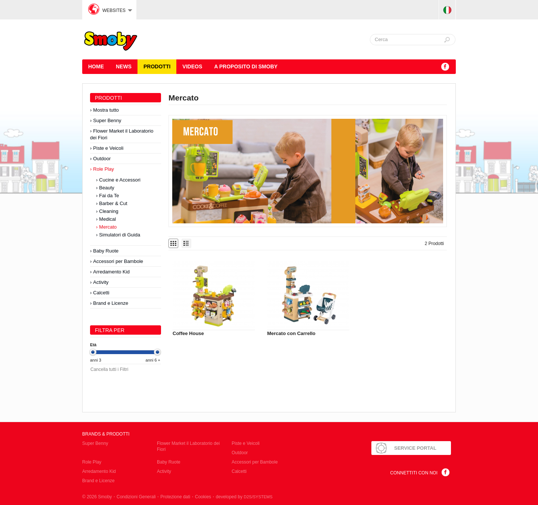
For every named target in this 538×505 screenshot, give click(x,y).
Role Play (103, 169)
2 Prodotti (434, 243)
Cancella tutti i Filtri (109, 369)
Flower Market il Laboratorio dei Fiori (121, 134)
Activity (100, 282)
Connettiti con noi (413, 472)
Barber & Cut (113, 203)
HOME (96, 66)
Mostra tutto (106, 110)
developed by (244, 496)
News (124, 66)
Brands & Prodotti (106, 434)
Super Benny (107, 120)
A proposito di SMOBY (246, 66)
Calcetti (101, 292)
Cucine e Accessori (119, 180)
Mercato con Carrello (291, 333)
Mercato (108, 227)
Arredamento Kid (111, 272)
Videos (192, 66)
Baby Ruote (105, 251)
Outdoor (102, 158)
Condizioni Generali (136, 496)
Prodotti (156, 66)
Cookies (203, 496)
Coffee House (188, 333)
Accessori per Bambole (118, 261)
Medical (107, 219)
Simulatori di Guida (119, 235)
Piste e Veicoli (108, 148)
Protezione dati (175, 496)
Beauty (106, 187)
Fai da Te (109, 195)
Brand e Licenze (110, 303)
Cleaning (108, 211)
